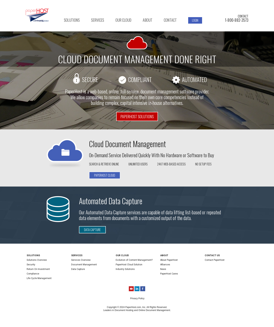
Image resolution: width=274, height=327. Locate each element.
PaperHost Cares (169, 273)
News (163, 269)
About (147, 20)
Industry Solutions (125, 269)
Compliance (33, 273)
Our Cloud (123, 20)
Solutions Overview (37, 260)
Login (195, 20)
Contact (170, 20)
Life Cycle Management (39, 278)
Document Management (84, 264)
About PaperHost (169, 260)
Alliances (165, 264)
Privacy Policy (137, 298)
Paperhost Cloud (104, 175)
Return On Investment (38, 269)
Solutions (72, 20)
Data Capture (92, 229)
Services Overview (81, 260)
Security (31, 264)
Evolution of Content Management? (134, 260)
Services (97, 20)
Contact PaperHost (215, 260)
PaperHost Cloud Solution (129, 264)
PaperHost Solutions (137, 116)
